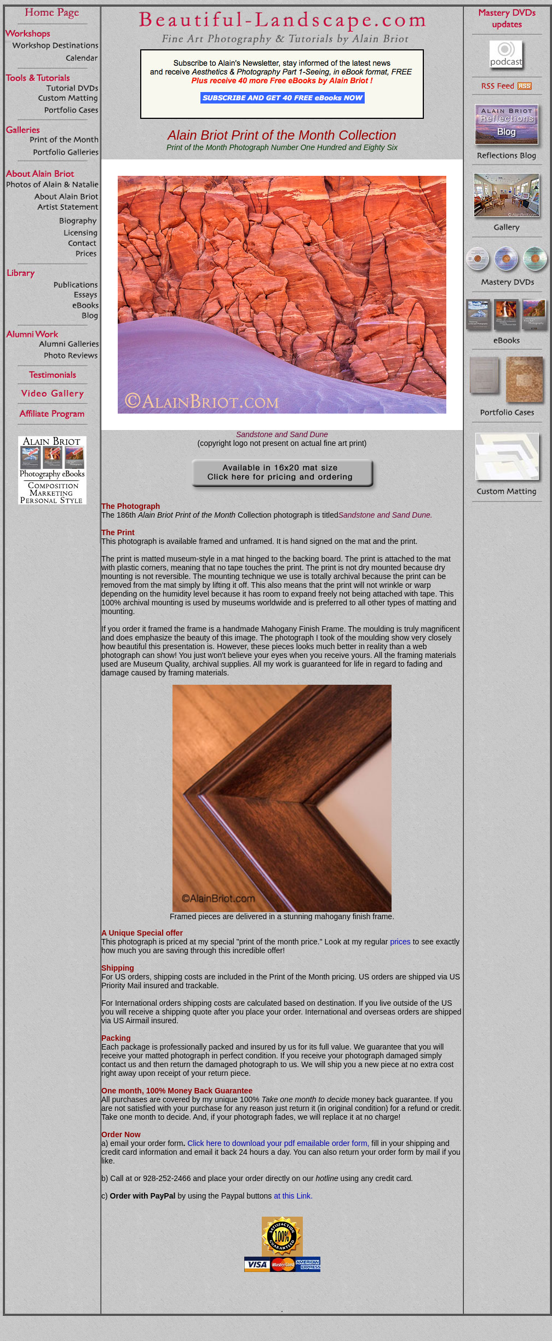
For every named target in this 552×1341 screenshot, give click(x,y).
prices (400, 941)
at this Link (292, 1195)
